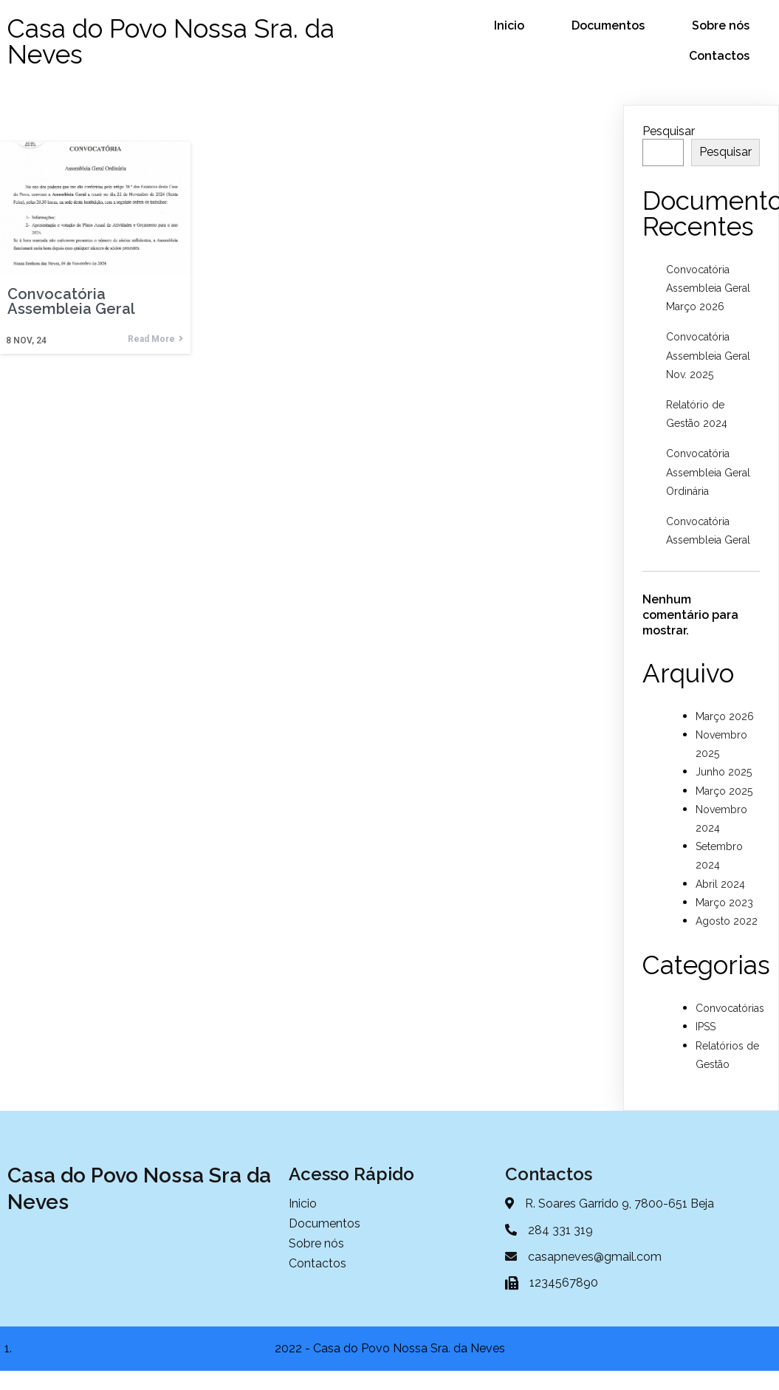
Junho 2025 (724, 772)
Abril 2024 (720, 884)
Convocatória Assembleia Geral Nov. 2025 (708, 355)
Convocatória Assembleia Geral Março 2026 (708, 288)
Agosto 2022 (727, 921)
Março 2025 (724, 791)
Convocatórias (730, 1008)
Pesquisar (668, 131)
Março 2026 (725, 716)
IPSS (705, 1027)
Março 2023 (724, 902)
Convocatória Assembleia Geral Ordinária (708, 472)
